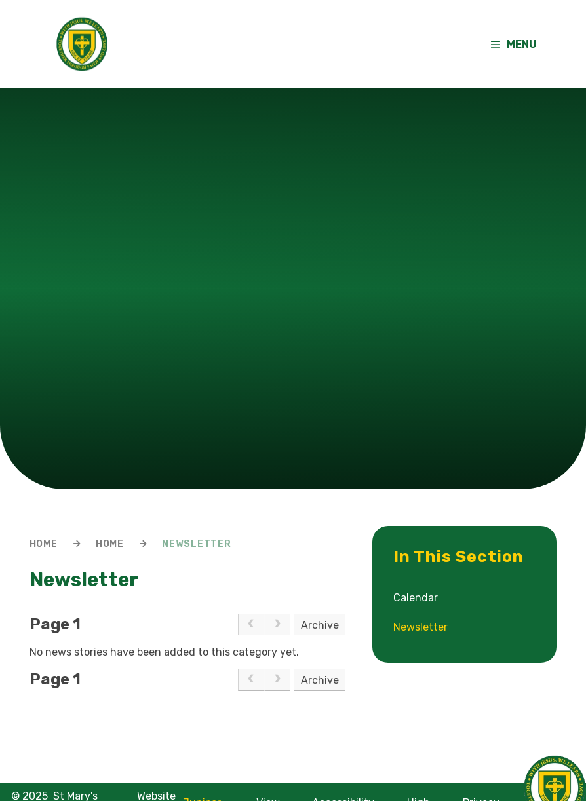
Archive (320, 625)
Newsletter (196, 544)
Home (43, 544)
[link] (251, 625)
